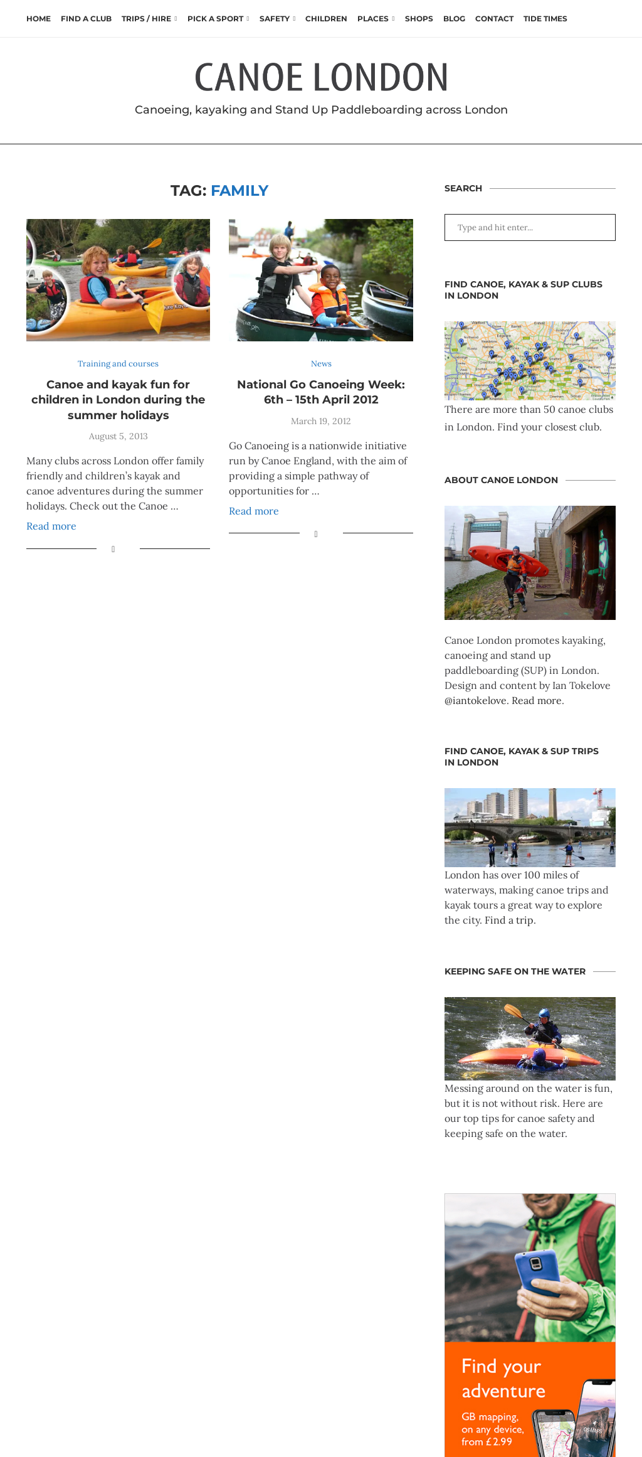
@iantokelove (476, 700)
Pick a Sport (215, 18)
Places (373, 18)
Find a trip (509, 920)
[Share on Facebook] (113, 549)
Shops (419, 18)
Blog (454, 18)
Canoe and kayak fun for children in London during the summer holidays (118, 400)
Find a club (86, 18)
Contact (494, 18)
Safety (275, 18)
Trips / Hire (146, 18)
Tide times (545, 18)
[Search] (609, 19)
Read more (51, 526)
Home (38, 18)
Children (326, 18)
